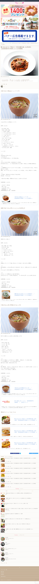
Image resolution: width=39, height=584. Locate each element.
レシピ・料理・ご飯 (10, 43)
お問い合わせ (3, 576)
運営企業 (2, 571)
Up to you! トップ (3, 43)
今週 (19, 490)
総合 (32, 490)
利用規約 (2, 574)
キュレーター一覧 (4, 569)
